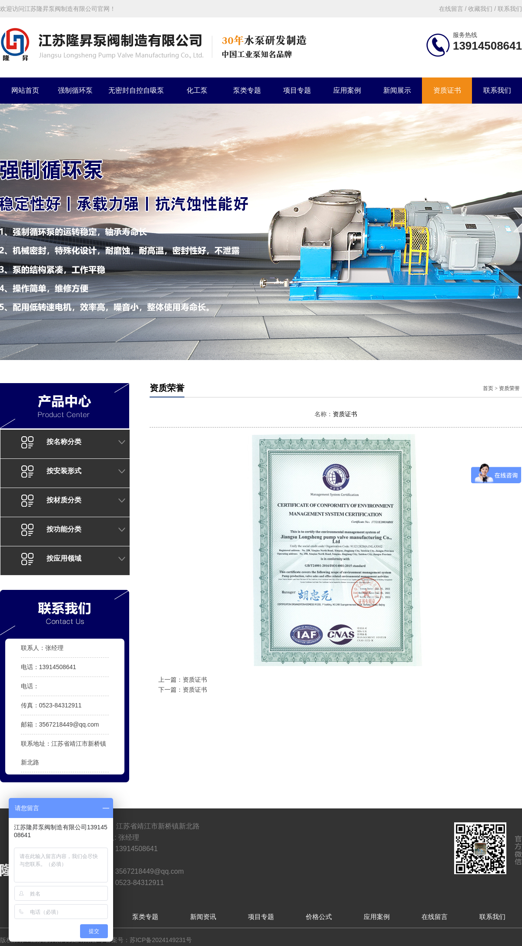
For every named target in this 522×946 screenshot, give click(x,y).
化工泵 (197, 90)
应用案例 (347, 90)
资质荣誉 (509, 388)
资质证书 (447, 90)
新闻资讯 (203, 916)
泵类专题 (247, 90)
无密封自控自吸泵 (136, 90)
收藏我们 (480, 8)
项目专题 (297, 90)
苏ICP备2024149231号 (161, 939)
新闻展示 (397, 90)
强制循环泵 (75, 90)
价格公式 (319, 916)
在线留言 (435, 916)
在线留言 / (453, 8)
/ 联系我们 (507, 8)
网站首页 (25, 90)
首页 (488, 388)
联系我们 (497, 90)
